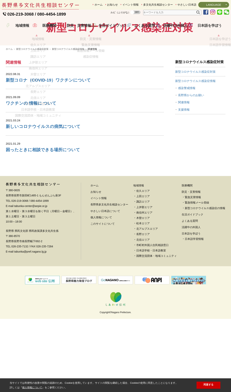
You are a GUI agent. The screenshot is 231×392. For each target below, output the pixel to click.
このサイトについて (102, 250)
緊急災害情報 (193, 224)
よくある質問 (142, 29)
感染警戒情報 (186, 115)
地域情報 (19, 29)
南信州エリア (144, 239)
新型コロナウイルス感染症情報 (68, 76)
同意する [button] (208, 384)
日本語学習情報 (194, 265)
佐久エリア (143, 217)
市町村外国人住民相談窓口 (152, 272)
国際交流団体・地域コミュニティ (156, 282)
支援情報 (184, 136)
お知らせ (112, 4)
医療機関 (46, 29)
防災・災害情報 (76, 29)
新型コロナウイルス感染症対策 (32, 76)
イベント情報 (130, 4)
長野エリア (143, 261)
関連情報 (184, 129)
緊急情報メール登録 (197, 229)
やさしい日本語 (186, 4)
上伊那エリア (144, 234)
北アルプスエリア (147, 255)
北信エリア (143, 266)
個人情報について (101, 244)
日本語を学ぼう (206, 29)
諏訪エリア (143, 228)
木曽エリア (143, 244)
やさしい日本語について (105, 237)
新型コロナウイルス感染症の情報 (205, 235)
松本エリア (143, 250)
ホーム (99, 4)
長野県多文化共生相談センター (109, 231)
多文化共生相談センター (158, 4)
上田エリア (143, 223)
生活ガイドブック (109, 29)
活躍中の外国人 (172, 29)
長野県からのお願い (191, 122)
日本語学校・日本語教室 (151, 277)
